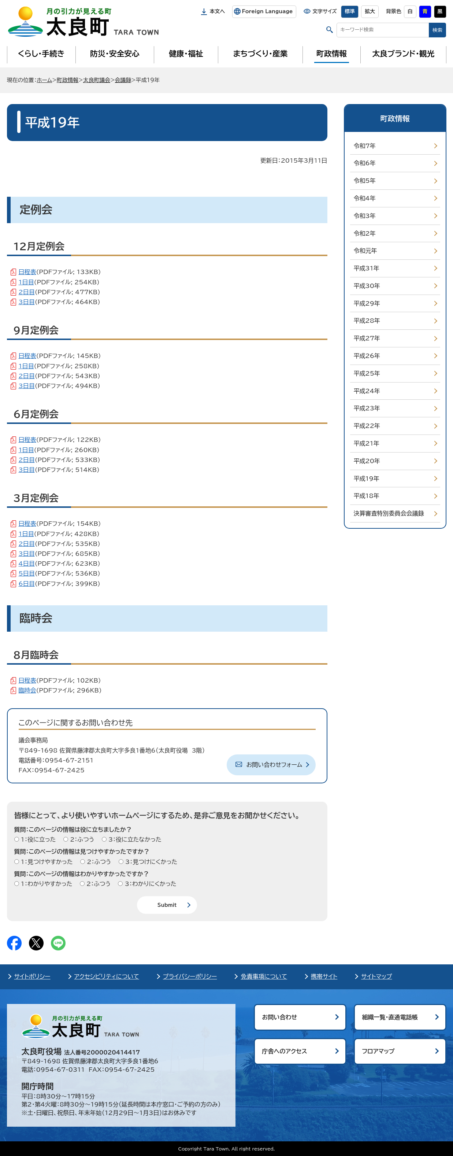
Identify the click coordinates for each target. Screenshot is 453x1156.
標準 (350, 11)
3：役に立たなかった (134, 839)
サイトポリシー (32, 976)
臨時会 (27, 690)
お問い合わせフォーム (274, 765)
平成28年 (367, 321)
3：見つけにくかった (150, 862)
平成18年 (366, 496)
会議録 (123, 80)
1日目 (26, 282)
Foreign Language (267, 11)
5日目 (27, 573)
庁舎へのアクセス (284, 1051)
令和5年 (365, 181)
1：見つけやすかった (46, 862)
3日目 (27, 302)
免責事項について (264, 976)
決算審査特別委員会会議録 (389, 513)
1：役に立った (37, 839)
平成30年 (367, 286)
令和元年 (365, 251)
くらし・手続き (41, 53)
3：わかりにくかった (149, 884)
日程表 (27, 272)
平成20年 (367, 461)
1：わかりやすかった (46, 884)
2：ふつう (81, 839)
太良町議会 (96, 80)
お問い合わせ (279, 1017)
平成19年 (366, 478)
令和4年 (365, 198)
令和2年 (365, 233)
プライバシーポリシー (190, 976)
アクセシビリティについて (106, 976)
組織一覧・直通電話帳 (390, 1017)
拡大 (370, 11)
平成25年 (367, 373)
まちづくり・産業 (260, 53)
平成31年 (366, 268)
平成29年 (367, 303)
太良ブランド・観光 (403, 53)
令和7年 (365, 146)
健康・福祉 (186, 53)
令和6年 (365, 163)
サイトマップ (376, 976)
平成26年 (367, 356)
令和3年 (365, 216)
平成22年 (367, 426)
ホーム (44, 80)
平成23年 (367, 408)
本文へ (217, 11)
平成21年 (366, 443)
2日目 (27, 292)
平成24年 (367, 391)
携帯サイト (324, 976)
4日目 (27, 563)
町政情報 (331, 53)
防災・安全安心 (115, 53)
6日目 (27, 584)
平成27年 (367, 338)
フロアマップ (378, 1051)
